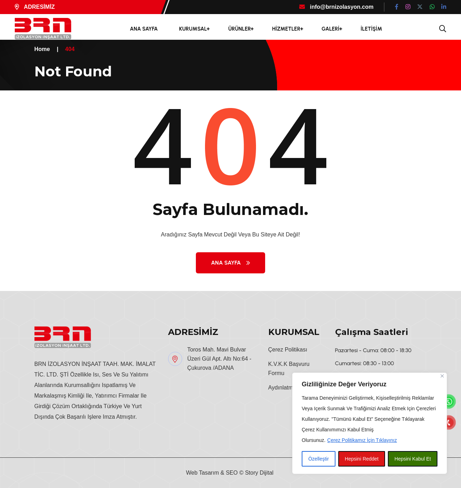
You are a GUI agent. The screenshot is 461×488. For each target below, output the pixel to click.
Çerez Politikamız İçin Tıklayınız (362, 440)
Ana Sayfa (230, 262)
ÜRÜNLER (239, 29)
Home (42, 49)
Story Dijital (259, 473)
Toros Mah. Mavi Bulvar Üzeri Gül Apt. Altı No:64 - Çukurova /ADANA (219, 359)
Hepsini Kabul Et (413, 459)
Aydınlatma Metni (290, 388)
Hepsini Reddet (362, 459)
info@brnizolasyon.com (336, 7)
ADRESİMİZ (35, 7)
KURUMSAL (193, 29)
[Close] (442, 376)
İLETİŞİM (371, 29)
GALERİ (330, 29)
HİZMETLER (286, 29)
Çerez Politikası (287, 350)
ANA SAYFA (144, 29)
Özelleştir (318, 459)
